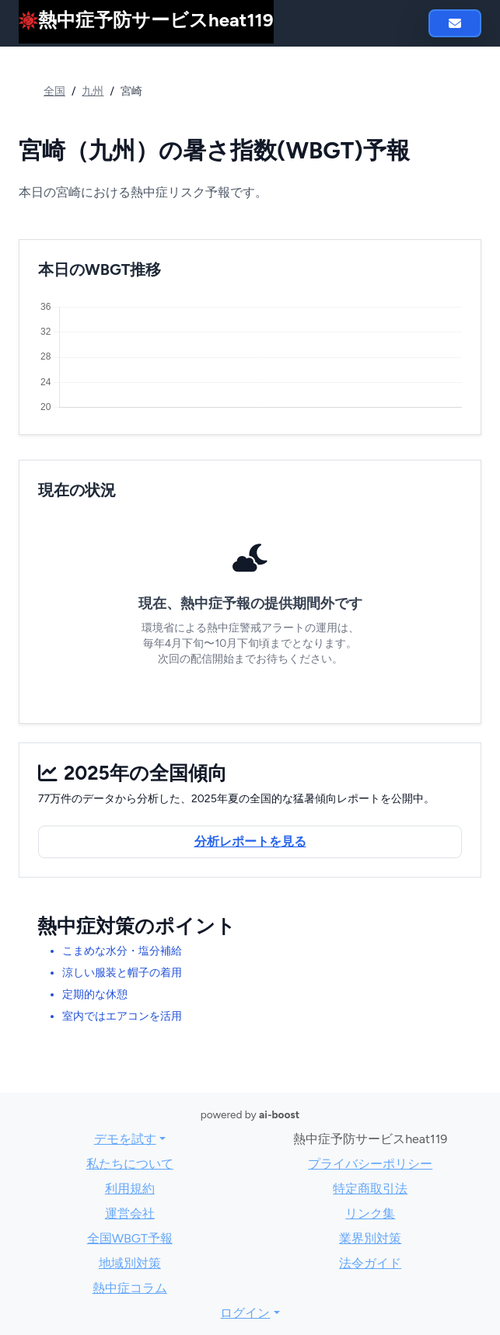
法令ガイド (370, 1263)
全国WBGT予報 (130, 1238)
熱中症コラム (130, 1288)
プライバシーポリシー (370, 1163)
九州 (92, 91)
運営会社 (130, 1213)
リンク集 (370, 1213)
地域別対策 (130, 1263)
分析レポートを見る (250, 841)
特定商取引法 (370, 1188)
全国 (54, 91)
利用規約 (130, 1188)
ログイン (245, 1312)
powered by (250, 1114)
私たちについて (129, 1163)
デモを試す (125, 1139)
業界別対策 (370, 1238)
